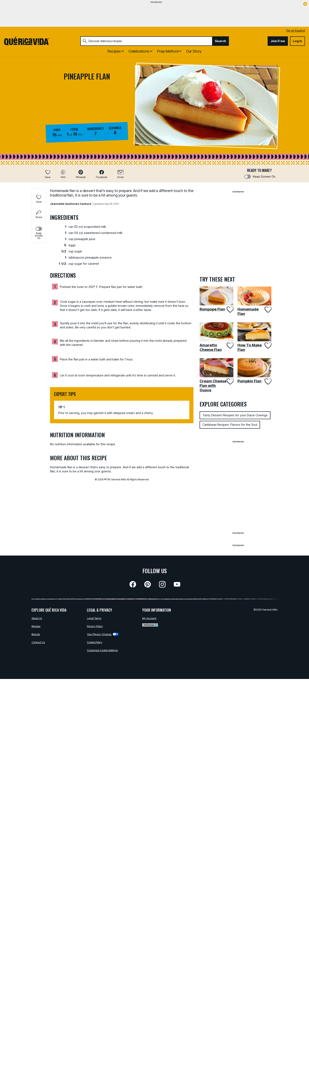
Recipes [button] (114, 51)
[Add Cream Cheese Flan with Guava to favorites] (230, 381)
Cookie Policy (94, 642)
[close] (305, 4)
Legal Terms (94, 618)
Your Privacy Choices (103, 634)
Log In (297, 41)
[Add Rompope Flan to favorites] (230, 309)
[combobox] (146, 41)
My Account (149, 618)
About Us (37, 618)
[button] (81, 174)
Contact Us (38, 642)
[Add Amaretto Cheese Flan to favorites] (230, 345)
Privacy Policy (95, 626)
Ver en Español (295, 30)
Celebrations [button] (138, 51)
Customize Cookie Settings (102, 650)
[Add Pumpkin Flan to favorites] (268, 381)
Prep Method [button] (167, 51)
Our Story (193, 51)
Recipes (36, 626)
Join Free (277, 41)
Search (220, 41)
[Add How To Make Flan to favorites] (268, 345)
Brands (36, 634)
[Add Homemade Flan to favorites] (268, 309)
